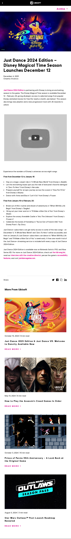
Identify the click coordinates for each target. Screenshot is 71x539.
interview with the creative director (26, 255)
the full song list (59, 252)
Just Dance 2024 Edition (14, 90)
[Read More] (12, 349)
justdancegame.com (27, 258)
